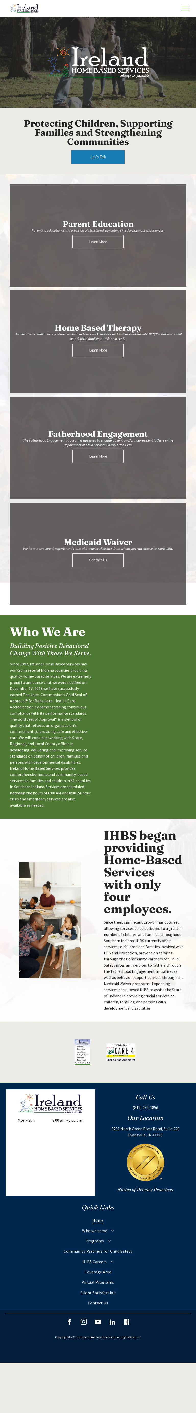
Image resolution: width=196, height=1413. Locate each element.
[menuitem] (98, 1220)
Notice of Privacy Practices (145, 1189)
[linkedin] (112, 1322)
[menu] (184, 8)
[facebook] (69, 1322)
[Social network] (126, 1322)
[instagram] (83, 1322)
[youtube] (98, 1322)
